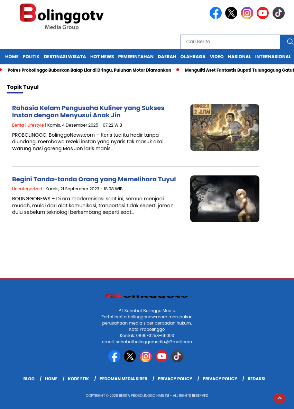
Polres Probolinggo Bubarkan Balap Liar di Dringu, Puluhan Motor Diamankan (89, 70)
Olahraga (193, 56)
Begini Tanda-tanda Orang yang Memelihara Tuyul (94, 179)
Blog (29, 379)
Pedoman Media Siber (123, 379)
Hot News (102, 56)
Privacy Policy (175, 379)
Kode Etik (78, 379)
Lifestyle (36, 125)
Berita (18, 125)
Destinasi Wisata (65, 56)
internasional (273, 56)
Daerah (167, 56)
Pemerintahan (136, 56)
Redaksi (256, 379)
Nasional (239, 56)
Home (12, 56)
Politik (31, 56)
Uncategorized (27, 189)
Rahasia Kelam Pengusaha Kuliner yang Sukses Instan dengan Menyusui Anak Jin (88, 111)
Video (217, 56)
